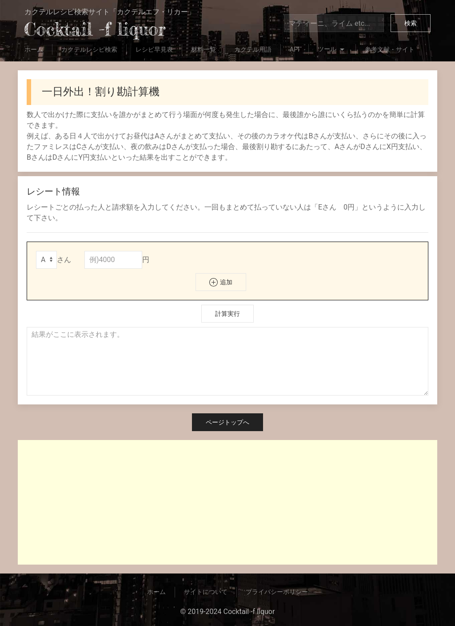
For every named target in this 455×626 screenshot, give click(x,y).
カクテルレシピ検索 (89, 49)
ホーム (33, 49)
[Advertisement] (227, 502)
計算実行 (227, 313)
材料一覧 (203, 49)
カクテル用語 (252, 49)
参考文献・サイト (390, 49)
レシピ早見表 (154, 49)
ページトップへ (227, 422)
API (294, 49)
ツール (332, 49)
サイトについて (206, 591)
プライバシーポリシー (277, 591)
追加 (220, 282)
